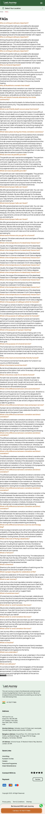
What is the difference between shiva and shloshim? (20, 389)
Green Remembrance (9, 766)
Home (1, 12)
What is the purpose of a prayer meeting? (15, 330)
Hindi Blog (5, 756)
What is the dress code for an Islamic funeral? (17, 375)
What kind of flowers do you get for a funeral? (17, 235)
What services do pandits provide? (13, 154)
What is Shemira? (6, 564)
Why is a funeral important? (10, 65)
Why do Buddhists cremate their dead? (15, 85)
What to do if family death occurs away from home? (19, 109)
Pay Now (37, 779)
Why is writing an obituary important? (14, 23)
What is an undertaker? (9, 652)
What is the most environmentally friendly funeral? (19, 358)
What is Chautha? (7, 642)
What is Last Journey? (8, 579)
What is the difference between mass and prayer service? (22, 405)
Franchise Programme (9, 763)
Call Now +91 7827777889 (21, 811)
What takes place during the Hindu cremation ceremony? (22, 132)
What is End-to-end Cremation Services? (15, 605)
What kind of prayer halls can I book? (14, 187)
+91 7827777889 (9, 702)
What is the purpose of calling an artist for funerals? (19, 302)
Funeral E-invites (8, 759)
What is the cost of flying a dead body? (15, 539)
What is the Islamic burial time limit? (13, 365)
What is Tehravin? (7, 553)
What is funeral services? (9, 593)
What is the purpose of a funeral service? (15, 344)
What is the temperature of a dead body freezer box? (20, 243)
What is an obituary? (8, 664)
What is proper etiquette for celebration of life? (18, 572)
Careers (4, 761)
